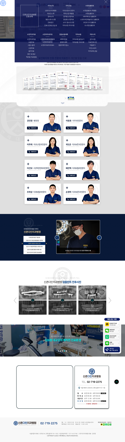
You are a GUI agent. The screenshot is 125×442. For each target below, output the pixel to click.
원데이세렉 (63, 42)
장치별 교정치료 (68, 16)
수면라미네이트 (48, 42)
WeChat (104, 424)
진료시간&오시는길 (50, 25)
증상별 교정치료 (68, 19)
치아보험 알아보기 (78, 39)
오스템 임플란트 (90, 25)
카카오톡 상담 (92, 51)
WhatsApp (106, 424)
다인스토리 (92, 48)
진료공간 (51, 22)
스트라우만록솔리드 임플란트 (89, 19)
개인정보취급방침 (102, 422)
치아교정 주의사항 (68, 25)
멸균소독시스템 (51, 19)
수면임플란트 (89, 13)
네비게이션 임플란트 (89, 16)
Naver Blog (111, 424)
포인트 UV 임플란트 (89, 22)
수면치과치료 (31, 39)
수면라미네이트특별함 (47, 39)
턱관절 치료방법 (31, 57)
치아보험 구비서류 (78, 42)
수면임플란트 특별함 (89, 10)
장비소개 (51, 16)
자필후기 (93, 45)
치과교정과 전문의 (68, 10)
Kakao (102, 424)
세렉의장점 (63, 39)
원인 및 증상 (31, 54)
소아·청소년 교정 (68, 22)
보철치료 (31, 42)
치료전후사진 (92, 42)
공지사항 (93, 39)
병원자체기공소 (64, 45)
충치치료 (31, 51)
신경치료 (31, 48)
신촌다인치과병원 (50, 10)
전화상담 (106, 347)
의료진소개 (50, 13)
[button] (110, 300)
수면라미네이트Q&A (47, 45)
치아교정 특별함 (68, 13)
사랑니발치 (31, 45)
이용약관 (109, 422)
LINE (108, 424)
